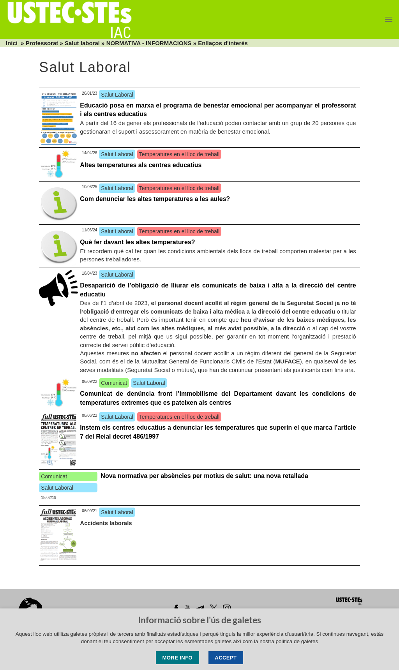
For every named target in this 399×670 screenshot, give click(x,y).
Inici (12, 43)
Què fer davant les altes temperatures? (137, 242)
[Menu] (388, 19)
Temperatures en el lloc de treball (179, 154)
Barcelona (97, 628)
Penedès (243, 628)
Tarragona (282, 628)
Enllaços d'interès (223, 43)
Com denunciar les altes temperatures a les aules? (155, 199)
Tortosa (315, 628)
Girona (129, 628)
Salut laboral (82, 43)
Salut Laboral (117, 95)
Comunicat (114, 383)
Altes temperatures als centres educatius (140, 165)
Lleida (165, 628)
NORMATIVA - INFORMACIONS (149, 43)
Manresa (206, 628)
